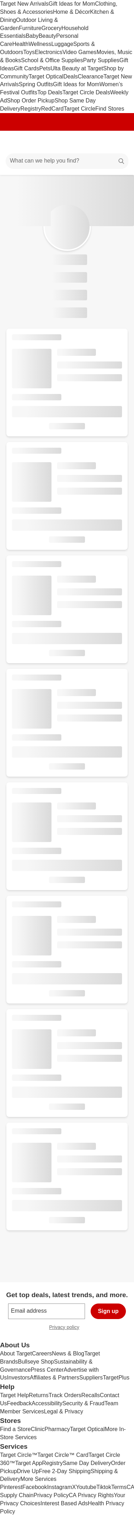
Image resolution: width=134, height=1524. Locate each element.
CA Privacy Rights (91, 1495)
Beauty (47, 36)
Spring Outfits (36, 84)
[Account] (101, 142)
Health (20, 44)
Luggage (62, 44)
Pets (44, 68)
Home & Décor (71, 12)
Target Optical (46, 76)
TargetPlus (116, 1378)
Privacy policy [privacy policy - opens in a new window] (67, 1328)
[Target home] (67, 142)
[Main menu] (15, 142)
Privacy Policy (51, 1495)
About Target (16, 1354)
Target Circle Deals (86, 92)
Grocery (51, 28)
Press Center (47, 1370)
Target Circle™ (18, 1455)
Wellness (40, 44)
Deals (70, 76)
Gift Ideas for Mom (72, 4)
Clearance (91, 76)
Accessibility (47, 1403)
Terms (119, 1487)
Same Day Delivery (87, 1463)
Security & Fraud (83, 1403)
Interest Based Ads (64, 1503)
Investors (18, 1378)
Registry (30, 109)
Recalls (90, 1395)
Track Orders (65, 1395)
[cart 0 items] (119, 142)
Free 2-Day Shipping (65, 1471)
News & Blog (68, 1354)
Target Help (14, 1395)
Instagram (59, 1487)
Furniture (30, 28)
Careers (42, 1354)
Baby (32, 36)
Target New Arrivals (24, 4)
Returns (39, 1395)
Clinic (37, 1429)
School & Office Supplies (52, 60)
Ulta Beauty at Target (76, 68)
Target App (28, 1463)
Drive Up (28, 1471)
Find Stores (109, 109)
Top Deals (49, 92)
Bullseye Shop (36, 1362)
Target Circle (80, 109)
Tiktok (103, 1487)
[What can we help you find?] (67, 161)
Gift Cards (26, 68)
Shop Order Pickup (31, 101)
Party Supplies (101, 60)
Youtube (86, 1487)
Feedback (19, 1403)
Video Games (79, 52)
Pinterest (11, 1487)
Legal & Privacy (63, 1411)
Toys (29, 52)
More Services (38, 1479)
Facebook (34, 1487)
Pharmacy (57, 1429)
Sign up (108, 1311)
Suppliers (91, 1378)
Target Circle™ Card (63, 1455)
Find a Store (15, 1429)
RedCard (52, 109)
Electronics (48, 52)
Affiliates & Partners (54, 1378)
